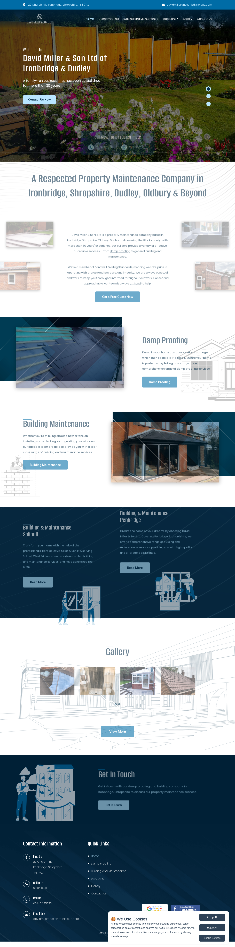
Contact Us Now (39, 99)
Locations (169, 19)
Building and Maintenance (140, 19)
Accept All (212, 917)
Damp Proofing (109, 19)
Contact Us (204, 19)
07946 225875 (42, 903)
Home (90, 19)
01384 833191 (41, 888)
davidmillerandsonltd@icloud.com (189, 5)
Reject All (212, 927)
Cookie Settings (212, 938)
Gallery (187, 19)
